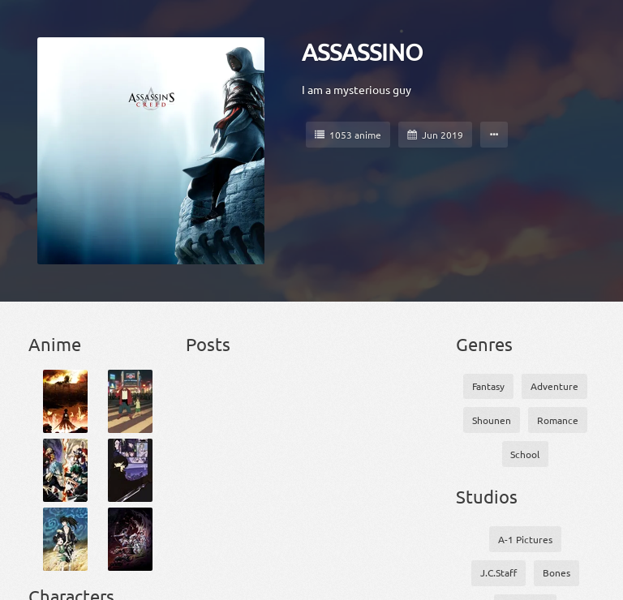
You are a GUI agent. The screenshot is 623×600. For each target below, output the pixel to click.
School (524, 454)
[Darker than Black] (130, 470)
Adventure (554, 385)
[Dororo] (65, 539)
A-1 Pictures (525, 539)
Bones (556, 572)
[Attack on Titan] (65, 401)
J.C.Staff (498, 572)
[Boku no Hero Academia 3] (65, 470)
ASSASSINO (362, 52)
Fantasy (488, 385)
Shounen (491, 420)
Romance (557, 420)
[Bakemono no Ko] (130, 401)
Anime (54, 343)
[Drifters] (130, 539)
